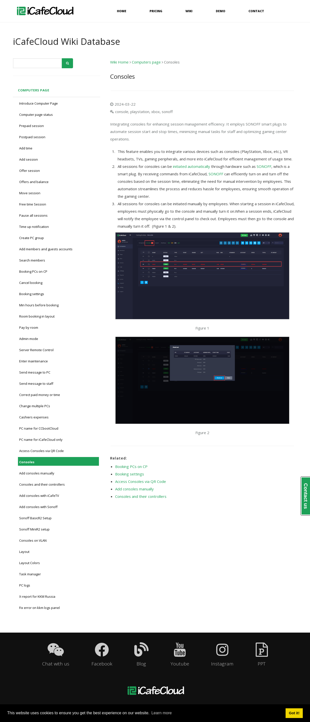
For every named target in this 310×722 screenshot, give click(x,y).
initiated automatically (191, 166)
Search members (32, 260)
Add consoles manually (36, 473)
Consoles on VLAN (33, 540)
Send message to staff (36, 383)
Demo (220, 11)
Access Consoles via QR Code (41, 451)
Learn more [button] (161, 713)
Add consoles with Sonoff (38, 507)
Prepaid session (31, 126)
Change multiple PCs (34, 406)
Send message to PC (34, 372)
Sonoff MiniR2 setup (34, 529)
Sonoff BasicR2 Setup (35, 518)
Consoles (26, 462)
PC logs (24, 585)
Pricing (156, 11)
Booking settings (31, 294)
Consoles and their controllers (42, 484)
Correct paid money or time (39, 395)
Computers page (33, 90)
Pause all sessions (33, 215)
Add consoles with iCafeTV (39, 495)
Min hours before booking (39, 305)
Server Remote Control (36, 350)
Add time (25, 148)
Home (121, 11)
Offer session (29, 170)
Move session (29, 193)
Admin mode (28, 338)
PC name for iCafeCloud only (41, 439)
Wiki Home (119, 62)
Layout (24, 551)
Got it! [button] (294, 713)
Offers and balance (34, 182)
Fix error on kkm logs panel (39, 607)
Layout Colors (29, 563)
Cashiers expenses (34, 417)
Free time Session (32, 204)
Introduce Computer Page (38, 103)
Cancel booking (30, 282)
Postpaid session (32, 137)
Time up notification (34, 226)
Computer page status (36, 114)
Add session (28, 159)
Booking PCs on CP (33, 271)
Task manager (30, 574)
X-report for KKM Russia (37, 596)
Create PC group (31, 238)
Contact (256, 11)
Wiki (188, 11)
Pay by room (28, 327)
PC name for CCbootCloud (38, 428)
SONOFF (263, 166)
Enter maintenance (33, 361)
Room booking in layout (37, 316)
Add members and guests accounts (46, 249)
